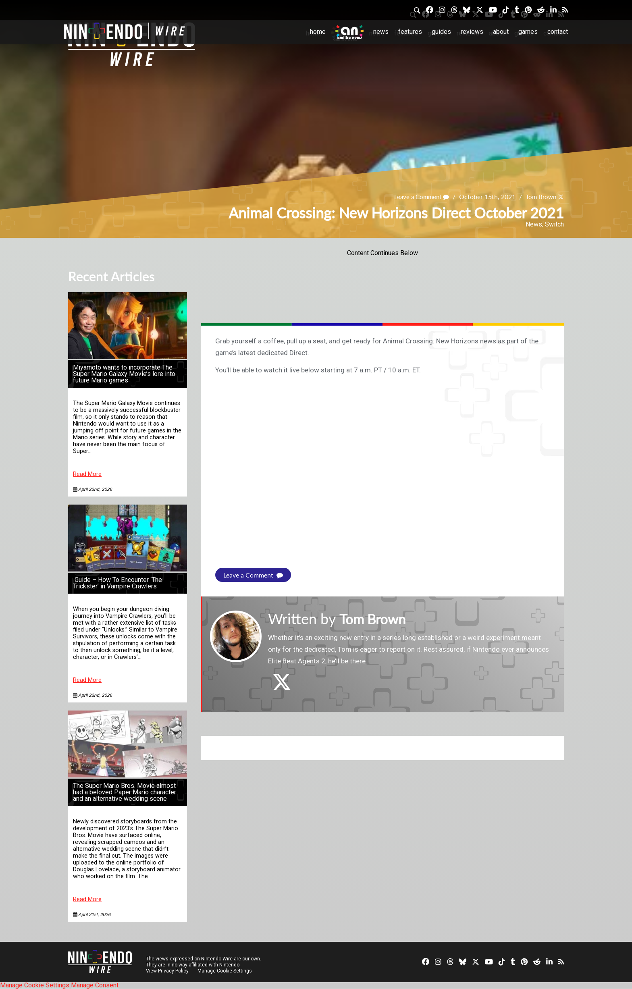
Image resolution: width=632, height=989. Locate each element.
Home (318, 31)
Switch (554, 224)
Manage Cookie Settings (225, 971)
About (501, 31)
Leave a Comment (418, 197)
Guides (441, 31)
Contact (557, 31)
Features (410, 31)
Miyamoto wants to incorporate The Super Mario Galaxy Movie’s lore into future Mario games (124, 374)
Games (528, 31)
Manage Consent (94, 985)
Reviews (472, 31)
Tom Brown (540, 197)
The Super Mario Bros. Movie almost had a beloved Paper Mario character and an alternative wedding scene (124, 792)
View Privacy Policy (167, 971)
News (381, 31)
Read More (87, 474)
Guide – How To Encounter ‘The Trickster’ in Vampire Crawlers (117, 583)
